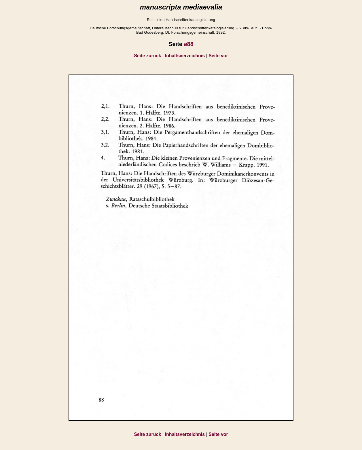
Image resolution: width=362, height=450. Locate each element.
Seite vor (218, 55)
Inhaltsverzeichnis (185, 55)
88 (188, 44)
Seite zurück (147, 55)
